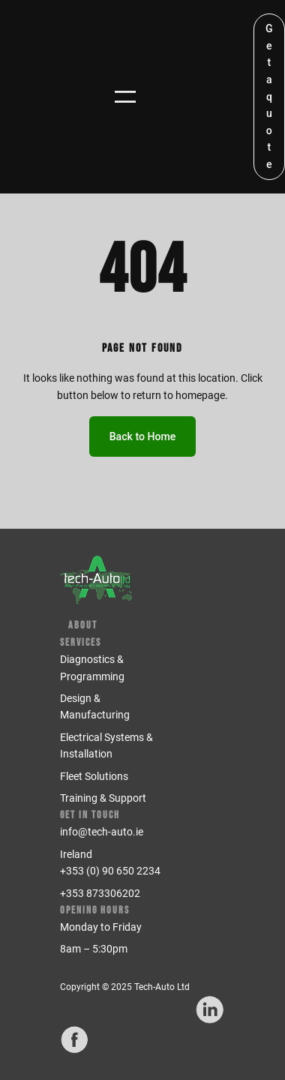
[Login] (154, 96)
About (83, 625)
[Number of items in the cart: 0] (180, 96)
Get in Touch (90, 814)
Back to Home (143, 436)
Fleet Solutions (94, 776)
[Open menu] (125, 96)
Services (80, 642)
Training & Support (103, 798)
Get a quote (269, 96)
